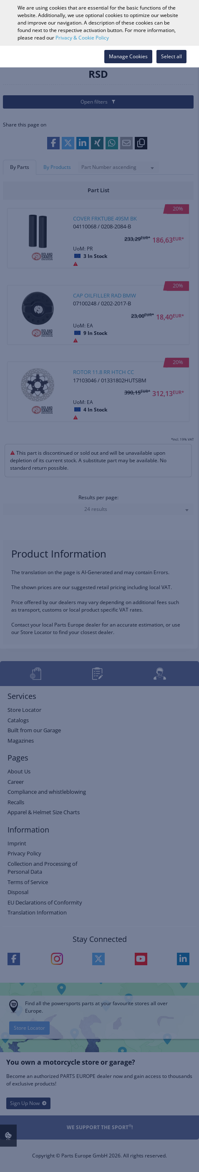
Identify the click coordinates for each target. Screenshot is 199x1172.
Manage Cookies (128, 56)
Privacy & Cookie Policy (82, 37)
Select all (171, 56)
